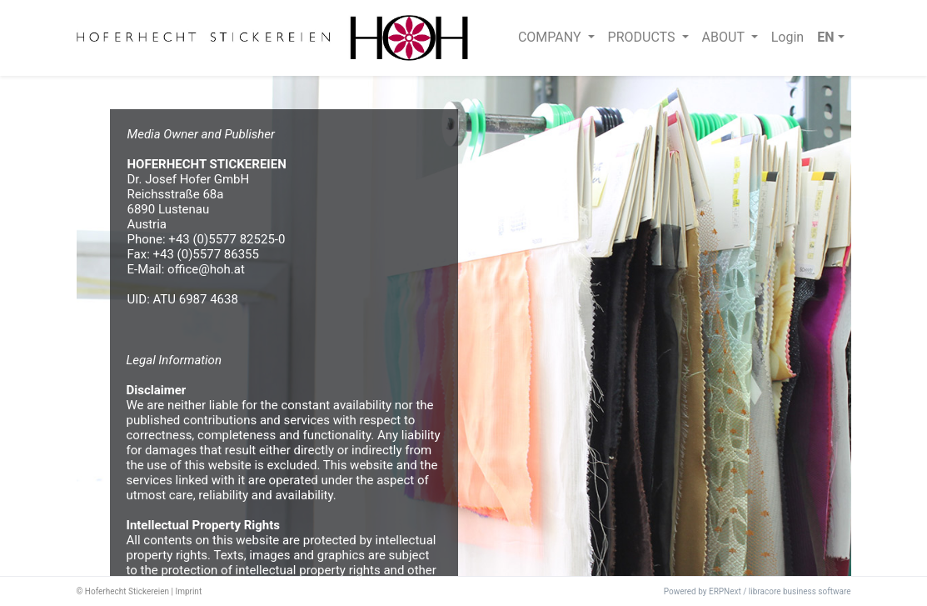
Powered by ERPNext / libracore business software (757, 591)
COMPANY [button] (551, 37)
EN (825, 37)
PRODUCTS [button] (643, 37)
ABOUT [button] (725, 37)
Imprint (188, 591)
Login (787, 37)
